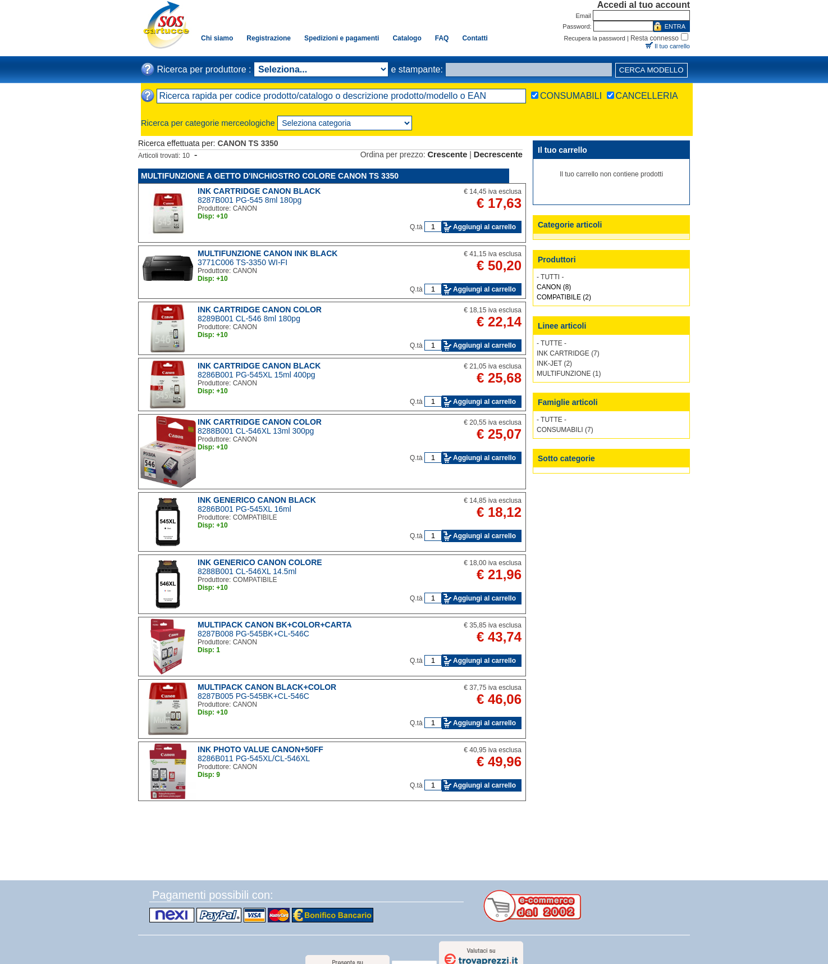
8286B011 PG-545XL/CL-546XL (254, 758)
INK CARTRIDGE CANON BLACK (259, 191)
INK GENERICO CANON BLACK (257, 499)
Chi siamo (217, 38)
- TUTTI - (550, 277)
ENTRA (675, 26)
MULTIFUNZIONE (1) (569, 374)
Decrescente (498, 154)
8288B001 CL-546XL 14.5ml (247, 571)
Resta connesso (654, 38)
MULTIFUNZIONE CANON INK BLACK (267, 253)
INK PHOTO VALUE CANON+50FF (260, 749)
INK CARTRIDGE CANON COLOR (260, 309)
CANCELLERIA (647, 96)
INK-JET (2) (554, 363)
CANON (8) (554, 287)
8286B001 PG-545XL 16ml (244, 508)
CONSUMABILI (571, 96)
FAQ (442, 38)
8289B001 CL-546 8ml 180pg (249, 318)
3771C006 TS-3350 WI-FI (242, 262)
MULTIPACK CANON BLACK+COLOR (267, 687)
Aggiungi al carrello (484, 227)
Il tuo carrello (672, 46)
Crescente (448, 154)
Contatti (474, 38)
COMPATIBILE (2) (564, 297)
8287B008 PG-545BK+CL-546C (253, 633)
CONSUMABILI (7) (565, 430)
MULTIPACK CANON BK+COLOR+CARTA (275, 624)
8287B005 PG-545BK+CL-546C (253, 696)
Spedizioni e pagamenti (341, 38)
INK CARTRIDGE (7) (568, 353)
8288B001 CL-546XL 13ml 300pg (256, 430)
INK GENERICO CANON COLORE (260, 562)
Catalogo (406, 38)
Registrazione (268, 38)
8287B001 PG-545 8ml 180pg (249, 199)
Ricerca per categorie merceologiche (208, 123)
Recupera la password (594, 38)
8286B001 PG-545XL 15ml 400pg (256, 374)
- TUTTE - (551, 343)
